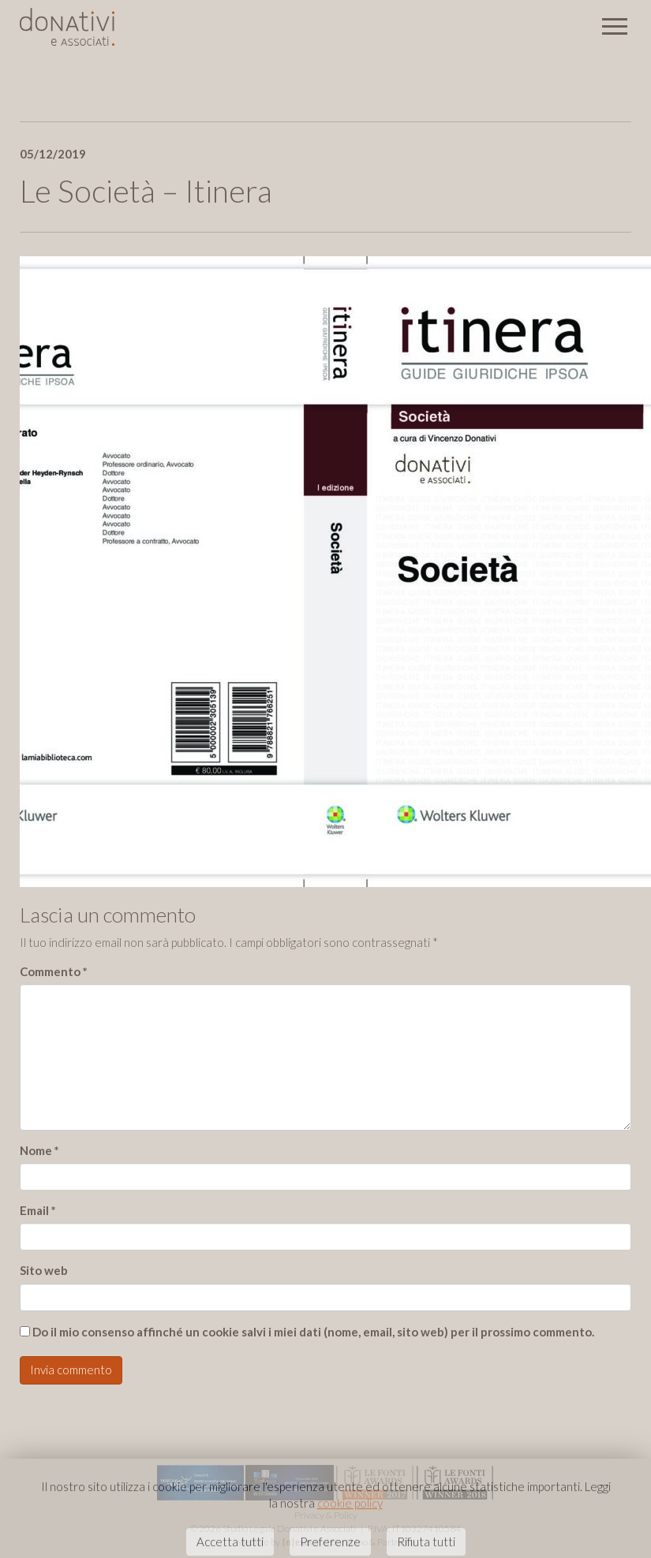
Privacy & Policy (325, 1515)
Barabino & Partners (372, 1542)
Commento (54, 971)
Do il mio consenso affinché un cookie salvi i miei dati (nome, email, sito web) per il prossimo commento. (313, 1332)
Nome (39, 1150)
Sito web (44, 1270)
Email (38, 1210)
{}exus (297, 1542)
